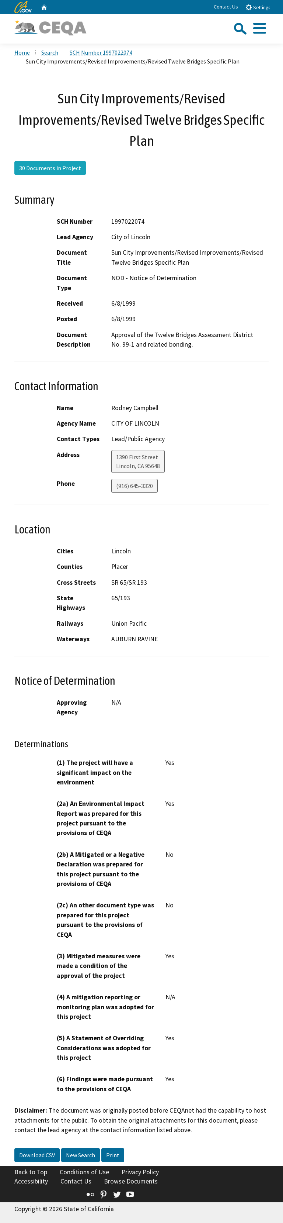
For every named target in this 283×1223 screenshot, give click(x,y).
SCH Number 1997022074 (101, 52)
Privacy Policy (140, 1172)
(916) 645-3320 (134, 485)
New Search (80, 1155)
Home (22, 52)
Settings (257, 7)
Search (49, 52)
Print (112, 1155)
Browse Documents (131, 1181)
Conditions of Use (84, 1172)
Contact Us (226, 6)
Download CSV (37, 1155)
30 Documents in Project (50, 168)
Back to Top (30, 1172)
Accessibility (31, 1181)
